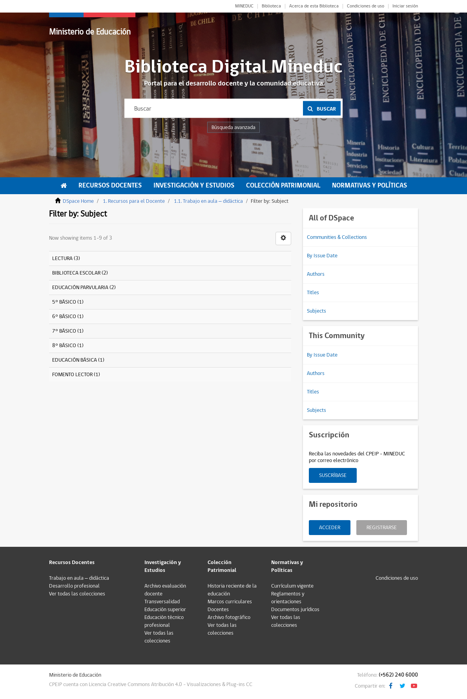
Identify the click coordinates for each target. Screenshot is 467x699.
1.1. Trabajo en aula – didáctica (208, 201)
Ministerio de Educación (90, 32)
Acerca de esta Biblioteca (314, 6)
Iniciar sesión (405, 6)
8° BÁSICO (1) (68, 346)
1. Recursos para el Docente (134, 201)
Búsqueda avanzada (233, 127)
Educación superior (165, 609)
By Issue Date (322, 256)
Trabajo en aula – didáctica (79, 578)
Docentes (218, 609)
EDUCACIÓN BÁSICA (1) (78, 360)
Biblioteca (271, 6)
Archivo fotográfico (229, 617)
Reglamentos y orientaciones (288, 598)
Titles (313, 293)
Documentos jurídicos (295, 609)
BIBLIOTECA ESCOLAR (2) (80, 273)
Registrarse (382, 528)
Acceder (329, 528)
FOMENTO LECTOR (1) (76, 375)
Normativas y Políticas (369, 185)
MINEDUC (244, 6)
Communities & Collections (337, 237)
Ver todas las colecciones (77, 594)
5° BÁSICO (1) (68, 302)
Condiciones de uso (365, 6)
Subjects (316, 311)
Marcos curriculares (230, 602)
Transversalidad (162, 602)
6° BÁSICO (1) (68, 316)
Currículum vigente (292, 586)
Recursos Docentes (110, 185)
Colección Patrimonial (283, 185)
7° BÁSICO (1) (68, 331)
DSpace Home (78, 201)
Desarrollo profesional (74, 586)
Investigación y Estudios (193, 185)
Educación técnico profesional (164, 621)
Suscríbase (333, 475)
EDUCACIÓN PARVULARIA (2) (84, 287)
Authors (316, 274)
